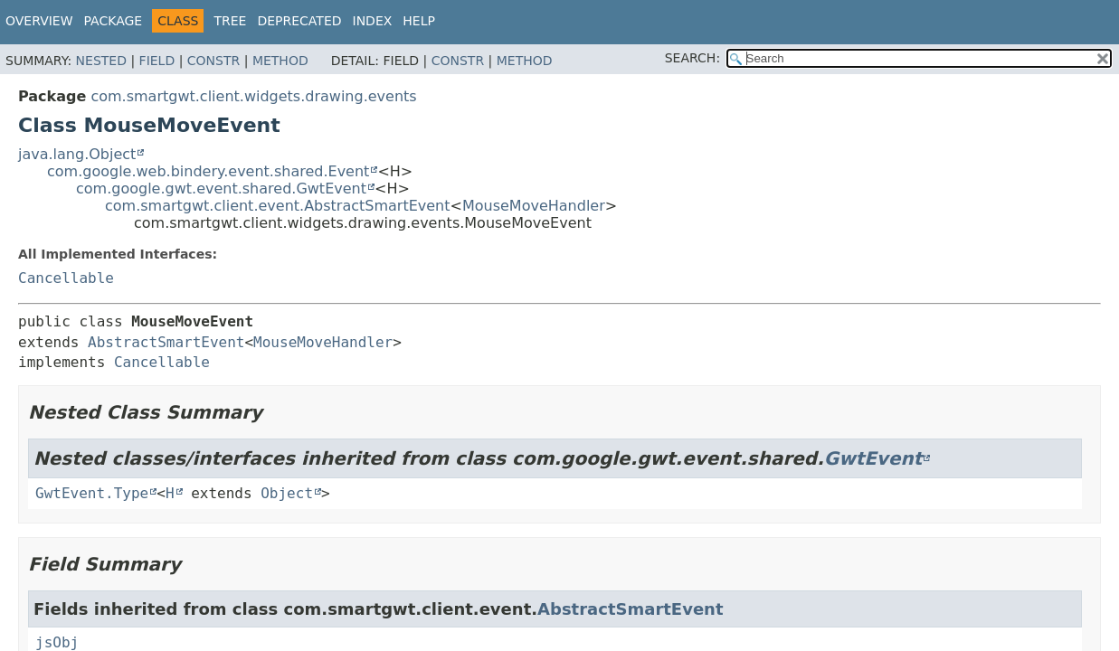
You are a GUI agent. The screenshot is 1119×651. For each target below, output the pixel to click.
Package (113, 21)
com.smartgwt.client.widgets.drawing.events (253, 96)
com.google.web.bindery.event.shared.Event (208, 171)
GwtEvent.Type (91, 493)
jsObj (57, 642)
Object (287, 493)
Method (280, 60)
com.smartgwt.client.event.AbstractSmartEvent (277, 205)
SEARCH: (692, 58)
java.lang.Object (77, 154)
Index (373, 21)
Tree (229, 21)
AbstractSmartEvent (166, 342)
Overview (39, 21)
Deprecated (299, 21)
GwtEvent (873, 458)
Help (419, 21)
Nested (101, 60)
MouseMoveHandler (533, 205)
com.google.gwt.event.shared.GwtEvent (221, 188)
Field (157, 60)
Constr (213, 60)
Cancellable (66, 278)
